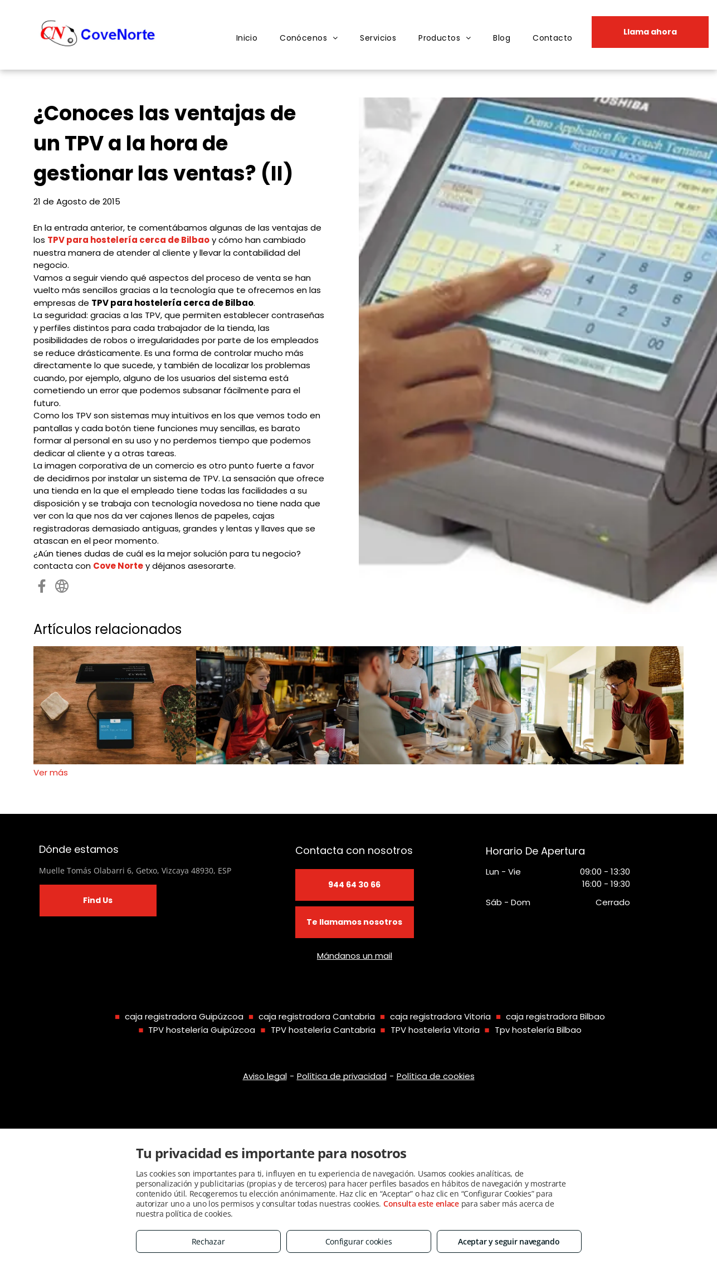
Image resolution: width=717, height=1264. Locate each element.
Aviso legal (265, 1076)
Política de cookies (436, 1076)
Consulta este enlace (421, 1203)
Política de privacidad (342, 1076)
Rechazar (208, 1241)
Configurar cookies (358, 1241)
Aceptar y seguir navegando (508, 1241)
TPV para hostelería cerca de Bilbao (128, 240)
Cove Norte (118, 566)
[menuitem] (247, 38)
